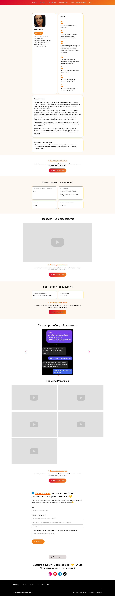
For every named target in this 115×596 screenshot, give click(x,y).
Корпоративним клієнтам (78, 2)
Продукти (31, 584)
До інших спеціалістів (57, 557)
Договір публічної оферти (79, 592)
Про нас (42, 2)
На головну (16, 584)
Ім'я (33, 507)
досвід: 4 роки (38, 33)
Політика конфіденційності (95, 592)
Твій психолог (52, 2)
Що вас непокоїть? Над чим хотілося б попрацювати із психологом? (54, 530)
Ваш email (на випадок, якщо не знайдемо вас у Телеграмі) (51, 523)
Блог (90, 2)
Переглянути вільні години (58, 161)
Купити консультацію (57, 170)
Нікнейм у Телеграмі (38, 515)
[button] (26, 352)
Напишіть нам (42, 493)
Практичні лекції (63, 2)
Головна (34, 2)
